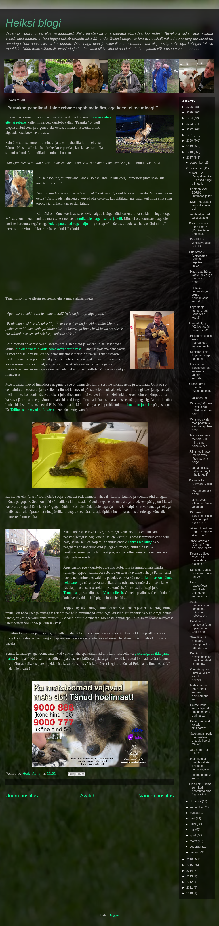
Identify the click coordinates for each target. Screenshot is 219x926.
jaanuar (195, 852)
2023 (190, 123)
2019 (190, 146)
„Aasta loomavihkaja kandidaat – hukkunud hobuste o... (199, 608)
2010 (190, 893)
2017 (190, 157)
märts (194, 841)
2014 (190, 870)
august (194, 812)
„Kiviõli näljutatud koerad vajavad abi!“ (200, 205)
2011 (190, 887)
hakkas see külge (140, 542)
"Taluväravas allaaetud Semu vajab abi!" (200, 503)
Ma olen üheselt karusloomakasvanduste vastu (49, 349)
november (197, 168)
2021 (190, 135)
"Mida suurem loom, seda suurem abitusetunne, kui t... (199, 692)
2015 (190, 864)
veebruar (196, 846)
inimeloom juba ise (138, 405)
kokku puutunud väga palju (68, 224)
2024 (190, 118)
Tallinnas (150, 577)
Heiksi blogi (33, 23)
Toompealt (71, 593)
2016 (190, 859)
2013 (190, 876)
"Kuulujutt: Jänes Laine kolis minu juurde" (201, 573)
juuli (193, 818)
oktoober (196, 801)
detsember (197, 162)
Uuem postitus (21, 795)
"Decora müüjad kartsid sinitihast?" (199, 725)
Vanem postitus (156, 795)
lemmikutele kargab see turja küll (98, 219)
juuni (193, 824)
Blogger (114, 915)
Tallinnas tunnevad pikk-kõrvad (33, 410)
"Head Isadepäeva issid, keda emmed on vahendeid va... (200, 589)
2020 (190, 140)
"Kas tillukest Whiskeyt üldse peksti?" (200, 243)
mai (192, 829)
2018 (190, 152)
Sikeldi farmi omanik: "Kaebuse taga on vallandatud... (200, 390)
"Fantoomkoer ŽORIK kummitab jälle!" (200, 193)
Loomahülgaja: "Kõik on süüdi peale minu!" (199, 327)
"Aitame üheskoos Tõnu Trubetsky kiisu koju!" (200, 532)
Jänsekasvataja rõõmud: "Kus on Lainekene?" (200, 544)
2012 (190, 881)
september (197, 807)
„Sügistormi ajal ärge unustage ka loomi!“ (199, 355)
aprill (193, 835)
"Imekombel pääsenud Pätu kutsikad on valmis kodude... (200, 371)
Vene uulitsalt (113, 593)
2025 (190, 112)
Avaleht (88, 795)
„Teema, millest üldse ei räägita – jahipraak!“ (200, 471)
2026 (190, 106)
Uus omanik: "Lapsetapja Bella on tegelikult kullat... (198, 259)
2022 (190, 129)
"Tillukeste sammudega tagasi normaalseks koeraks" (198, 294)
